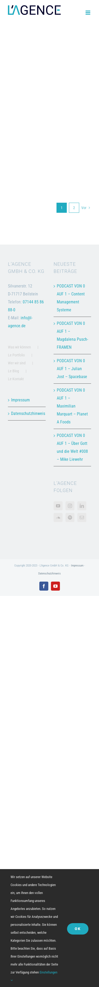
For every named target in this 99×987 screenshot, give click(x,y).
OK (78, 929)
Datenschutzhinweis (27, 413)
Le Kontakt (16, 379)
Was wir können (19, 347)
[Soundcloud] (58, 517)
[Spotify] (69, 517)
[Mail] (81, 517)
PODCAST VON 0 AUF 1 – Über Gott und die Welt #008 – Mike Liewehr (72, 447)
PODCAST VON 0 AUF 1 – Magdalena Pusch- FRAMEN (72, 335)
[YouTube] (58, 505)
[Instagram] (69, 505)
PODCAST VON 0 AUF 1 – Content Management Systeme (71, 298)
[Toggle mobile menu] (88, 12)
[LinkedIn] (81, 505)
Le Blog (13, 371)
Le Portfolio (16, 355)
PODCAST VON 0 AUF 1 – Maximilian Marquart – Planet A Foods (72, 406)
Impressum (20, 399)
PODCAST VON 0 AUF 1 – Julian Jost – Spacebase (72, 368)
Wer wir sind (17, 363)
